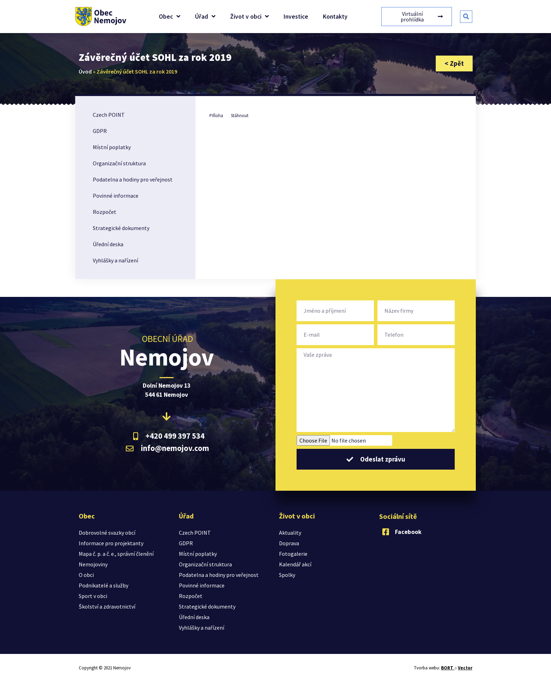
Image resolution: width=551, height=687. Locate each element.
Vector (465, 668)
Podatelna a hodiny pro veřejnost (133, 179)
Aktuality (290, 532)
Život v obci (249, 16)
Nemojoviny (93, 564)
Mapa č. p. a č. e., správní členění (116, 553)
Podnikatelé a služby (103, 585)
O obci (86, 574)
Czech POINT (109, 114)
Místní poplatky (112, 147)
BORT (447, 668)
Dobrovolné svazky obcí (107, 532)
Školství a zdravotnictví (107, 606)
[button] (466, 17)
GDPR (100, 130)
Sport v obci (93, 595)
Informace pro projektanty (111, 543)
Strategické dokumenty (121, 227)
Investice (296, 16)
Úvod (85, 71)
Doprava (289, 543)
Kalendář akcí (295, 564)
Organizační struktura (119, 163)
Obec (169, 16)
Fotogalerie (293, 553)
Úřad (205, 16)
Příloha (216, 115)
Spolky (287, 574)
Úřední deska (108, 244)
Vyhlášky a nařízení (115, 260)
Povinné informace (115, 195)
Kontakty (335, 16)
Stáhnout (239, 115)
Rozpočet (104, 211)
